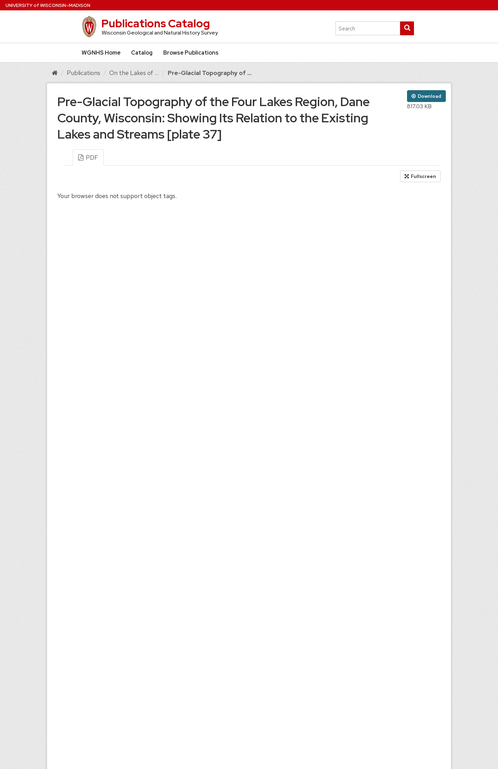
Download (426, 96)
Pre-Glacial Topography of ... (209, 73)
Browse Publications (191, 52)
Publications (83, 73)
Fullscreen (420, 176)
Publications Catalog (155, 23)
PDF (88, 157)
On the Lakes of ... (134, 73)
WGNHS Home (101, 52)
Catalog (142, 52)
